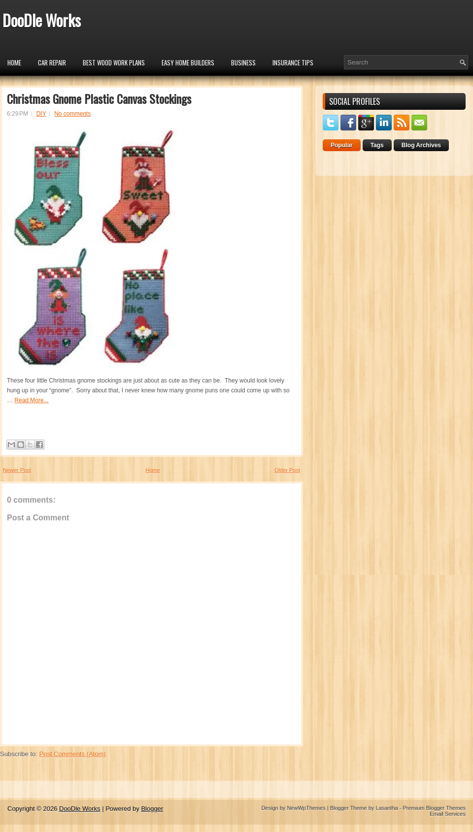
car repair (52, 62)
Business (243, 62)
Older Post (287, 470)
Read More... (31, 400)
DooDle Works (41, 20)
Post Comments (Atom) (72, 754)
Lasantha (386, 808)
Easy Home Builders (188, 62)
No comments (72, 113)
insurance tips (292, 62)
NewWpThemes (306, 808)
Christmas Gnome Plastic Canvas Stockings (99, 98)
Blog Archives (421, 145)
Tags (377, 145)
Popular (342, 145)
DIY (41, 113)
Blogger (152, 808)
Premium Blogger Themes (434, 808)
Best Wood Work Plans (114, 62)
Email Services (448, 814)
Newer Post (17, 470)
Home (14, 62)
